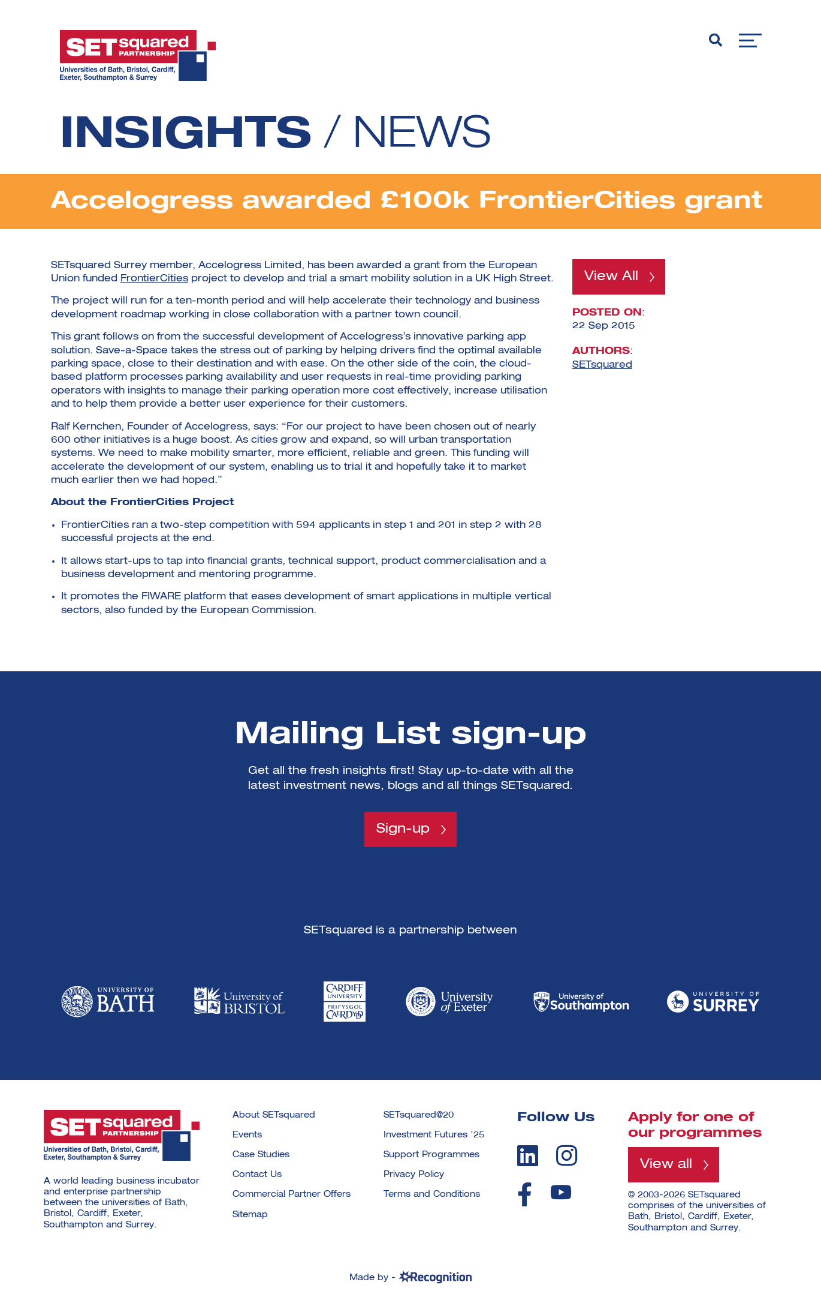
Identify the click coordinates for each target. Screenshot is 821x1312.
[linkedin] (527, 1155)
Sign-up (403, 829)
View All (611, 276)
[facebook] (524, 1194)
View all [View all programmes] (666, 1164)
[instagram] (566, 1155)
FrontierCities (154, 279)
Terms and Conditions (432, 1194)
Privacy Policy (414, 1174)
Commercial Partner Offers (292, 1194)
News (422, 135)
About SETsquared (274, 1115)
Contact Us (257, 1174)
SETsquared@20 (419, 1115)
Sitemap (250, 1215)
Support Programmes (431, 1155)
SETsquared (602, 365)
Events (247, 1135)
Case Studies (261, 1155)
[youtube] (561, 1192)
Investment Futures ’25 (434, 1135)
